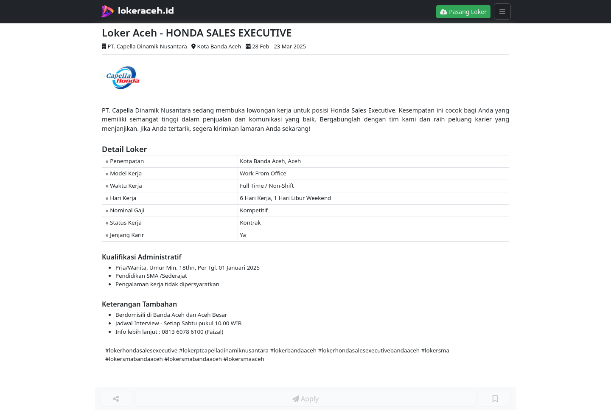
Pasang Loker (463, 12)
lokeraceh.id (146, 11)
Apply (305, 398)
